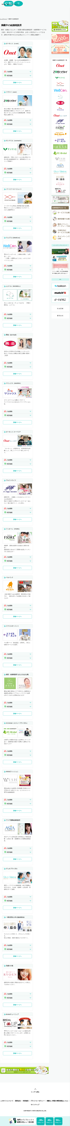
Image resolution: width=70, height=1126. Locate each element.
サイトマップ (35, 1104)
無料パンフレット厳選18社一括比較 (24, 1121)
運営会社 (60, 315)
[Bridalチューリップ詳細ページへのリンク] (60, 191)
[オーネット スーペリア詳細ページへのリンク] (60, 115)
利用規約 (26, 1101)
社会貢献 (60, 308)
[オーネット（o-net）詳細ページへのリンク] (60, 65)
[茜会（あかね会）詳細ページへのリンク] (60, 103)
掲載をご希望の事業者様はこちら (57, 1101)
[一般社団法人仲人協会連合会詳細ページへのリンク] (60, 178)
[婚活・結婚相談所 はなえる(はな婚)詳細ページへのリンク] (60, 147)
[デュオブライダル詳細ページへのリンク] (60, 172)
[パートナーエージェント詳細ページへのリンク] (60, 84)
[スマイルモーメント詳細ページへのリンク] (60, 140)
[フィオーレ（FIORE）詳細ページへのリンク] (60, 128)
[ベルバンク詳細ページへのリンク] (60, 134)
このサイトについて (6, 1101)
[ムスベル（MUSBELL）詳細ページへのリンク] (60, 97)
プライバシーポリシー (38, 1101)
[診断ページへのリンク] (60, 54)
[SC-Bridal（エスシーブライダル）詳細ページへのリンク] (60, 153)
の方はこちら (41, 1121)
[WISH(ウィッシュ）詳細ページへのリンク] (60, 159)
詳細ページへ (17, 82)
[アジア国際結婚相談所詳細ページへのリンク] (60, 165)
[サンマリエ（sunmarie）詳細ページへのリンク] (60, 78)
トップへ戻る (35, 1091)
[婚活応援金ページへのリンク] (60, 44)
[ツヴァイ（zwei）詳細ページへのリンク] (60, 72)
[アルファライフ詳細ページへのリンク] (60, 122)
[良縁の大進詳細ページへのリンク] (60, 184)
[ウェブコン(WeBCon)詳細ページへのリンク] (60, 90)
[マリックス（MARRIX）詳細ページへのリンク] (60, 109)
